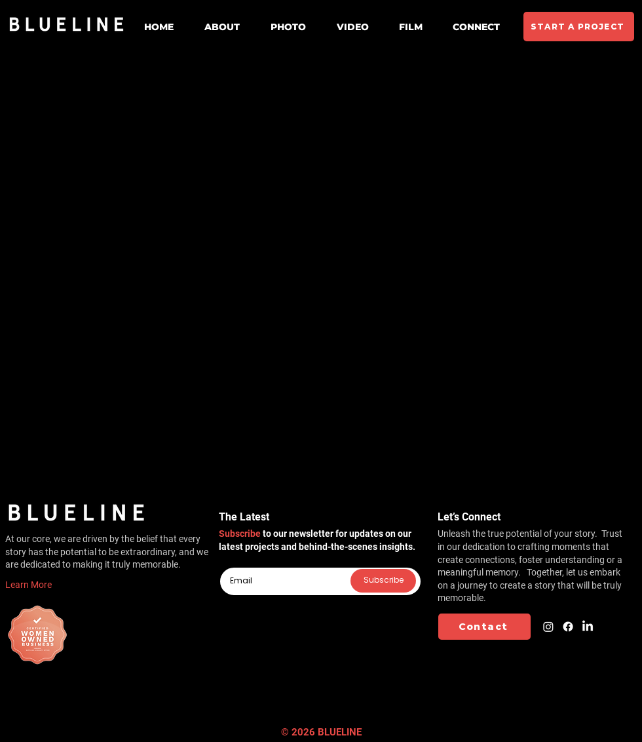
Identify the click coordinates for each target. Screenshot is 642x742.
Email (230, 562)
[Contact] (484, 627)
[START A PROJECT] (578, 26)
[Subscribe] (383, 581)
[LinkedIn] (587, 626)
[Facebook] (568, 626)
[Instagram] (548, 626)
